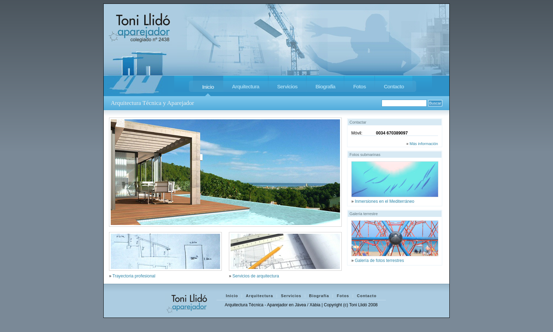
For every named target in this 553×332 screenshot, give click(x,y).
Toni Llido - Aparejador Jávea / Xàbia (139, 26)
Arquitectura (245, 86)
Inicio (208, 87)
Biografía (325, 86)
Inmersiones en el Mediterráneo (384, 201)
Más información (423, 144)
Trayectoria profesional (134, 276)
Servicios (287, 86)
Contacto (394, 86)
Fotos (359, 86)
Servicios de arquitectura (255, 276)
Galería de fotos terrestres (379, 260)
